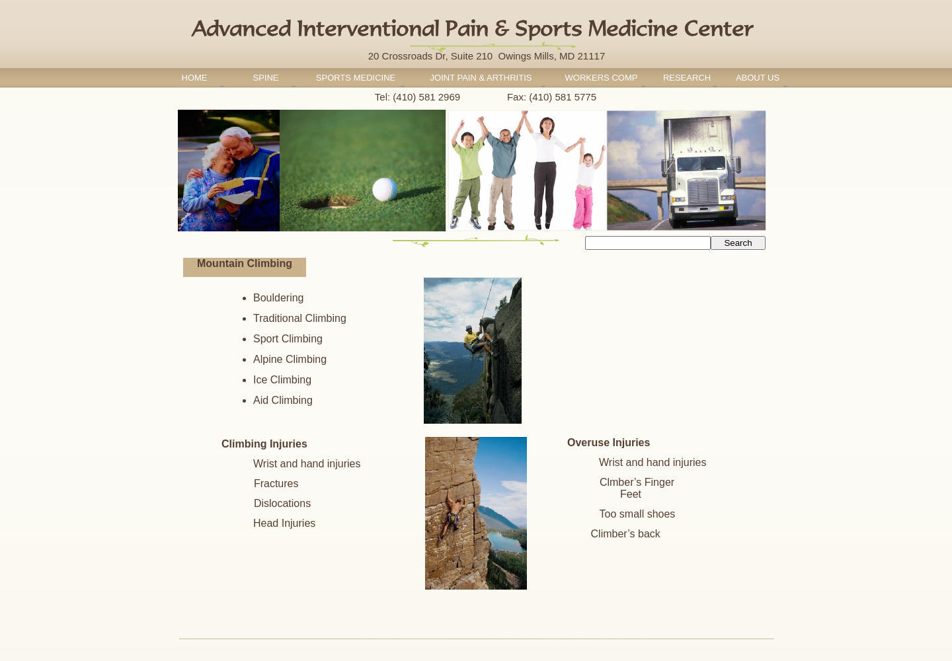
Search (738, 243)
